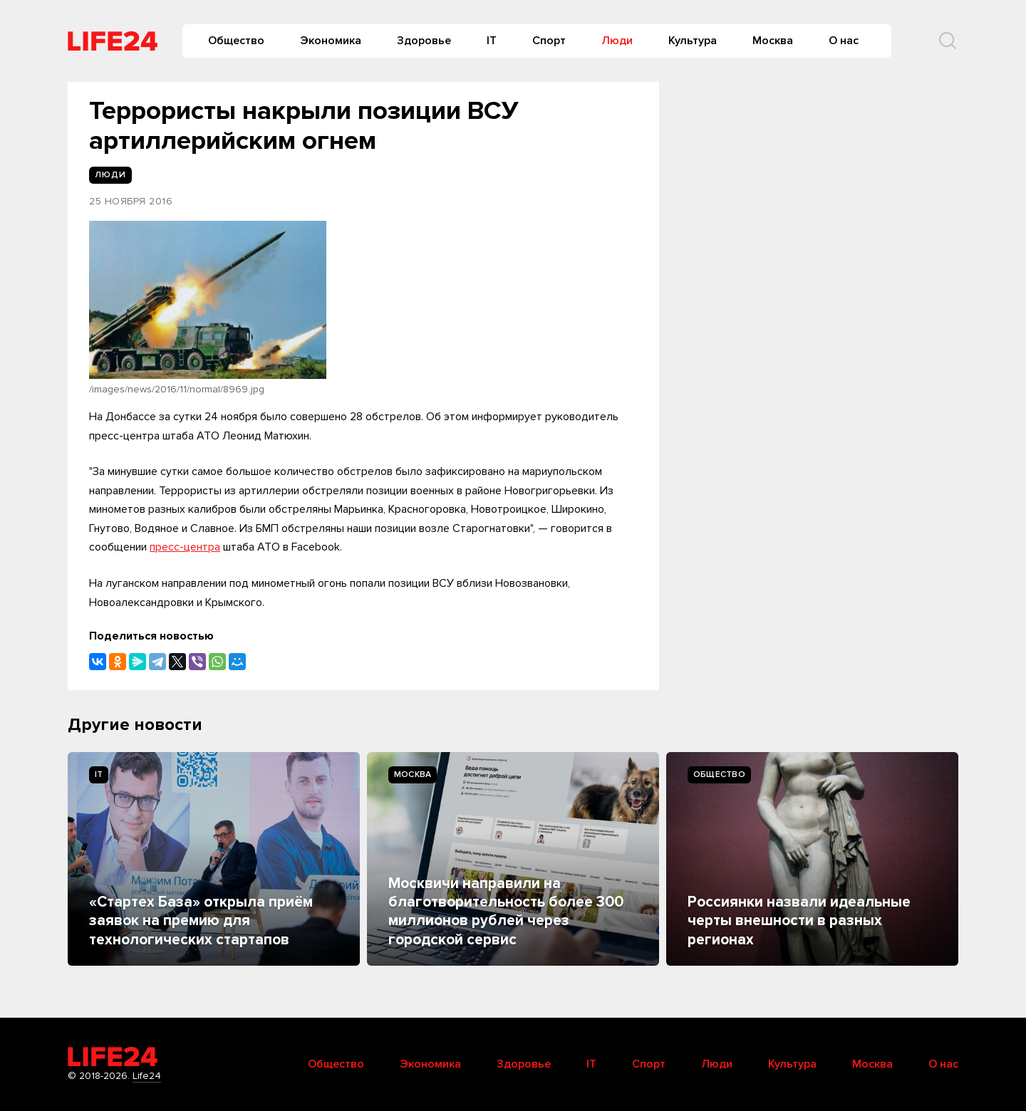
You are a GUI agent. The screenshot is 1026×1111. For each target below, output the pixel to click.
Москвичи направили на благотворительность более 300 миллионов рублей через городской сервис (505, 912)
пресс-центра (185, 547)
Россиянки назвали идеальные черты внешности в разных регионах (799, 921)
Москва (772, 40)
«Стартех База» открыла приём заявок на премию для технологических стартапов (201, 921)
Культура (692, 40)
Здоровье (424, 40)
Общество (236, 40)
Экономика (330, 40)
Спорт (549, 40)
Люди (617, 40)
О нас (844, 40)
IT (492, 40)
